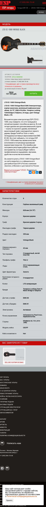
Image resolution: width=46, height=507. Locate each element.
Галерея (3, 433)
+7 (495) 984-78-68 (26, 2)
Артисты (3, 424)
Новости (3, 427)
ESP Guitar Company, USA (19, 505)
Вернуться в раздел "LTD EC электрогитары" (15, 171)
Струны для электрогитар (10, 407)
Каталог (3, 419)
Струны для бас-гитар (8, 410)
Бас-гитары (4, 380)
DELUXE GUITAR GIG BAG (14, 362)
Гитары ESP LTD (22, 8)
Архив (2, 422)
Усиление (3, 399)
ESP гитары (8, 8)
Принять (9, 500)
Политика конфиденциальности (12, 435)
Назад (41, 12)
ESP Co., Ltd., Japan (5, 505)
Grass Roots (4, 388)
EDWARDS (3, 385)
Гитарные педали (7, 402)
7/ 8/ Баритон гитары (8, 391)
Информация (5, 430)
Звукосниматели (6, 413)
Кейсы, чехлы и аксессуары (11, 396)
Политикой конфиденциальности (22, 496)
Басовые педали (6, 404)
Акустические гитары (8, 382)
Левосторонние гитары (9, 393)
